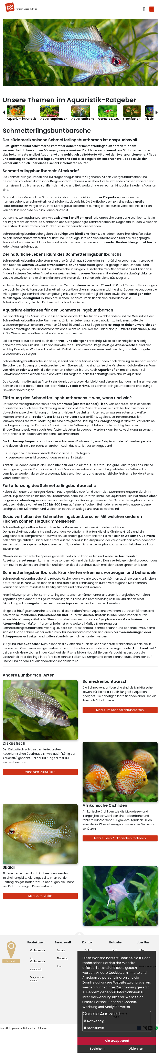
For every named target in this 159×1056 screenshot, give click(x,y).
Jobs (141, 950)
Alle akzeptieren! (117, 1041)
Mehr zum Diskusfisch (40, 772)
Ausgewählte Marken (37, 979)
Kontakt (88, 950)
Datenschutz (30, 1028)
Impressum (15, 1028)
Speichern (97, 1049)
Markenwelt (36, 969)
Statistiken (94, 1028)
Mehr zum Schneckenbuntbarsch (120, 710)
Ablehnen (136, 1049)
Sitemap (42, 1028)
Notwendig (94, 1021)
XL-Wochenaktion (37, 960)
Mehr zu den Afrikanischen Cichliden (120, 838)
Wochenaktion (37, 950)
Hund (114, 950)
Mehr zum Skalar (40, 896)
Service (61, 950)
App (59, 966)
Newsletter (62, 958)
